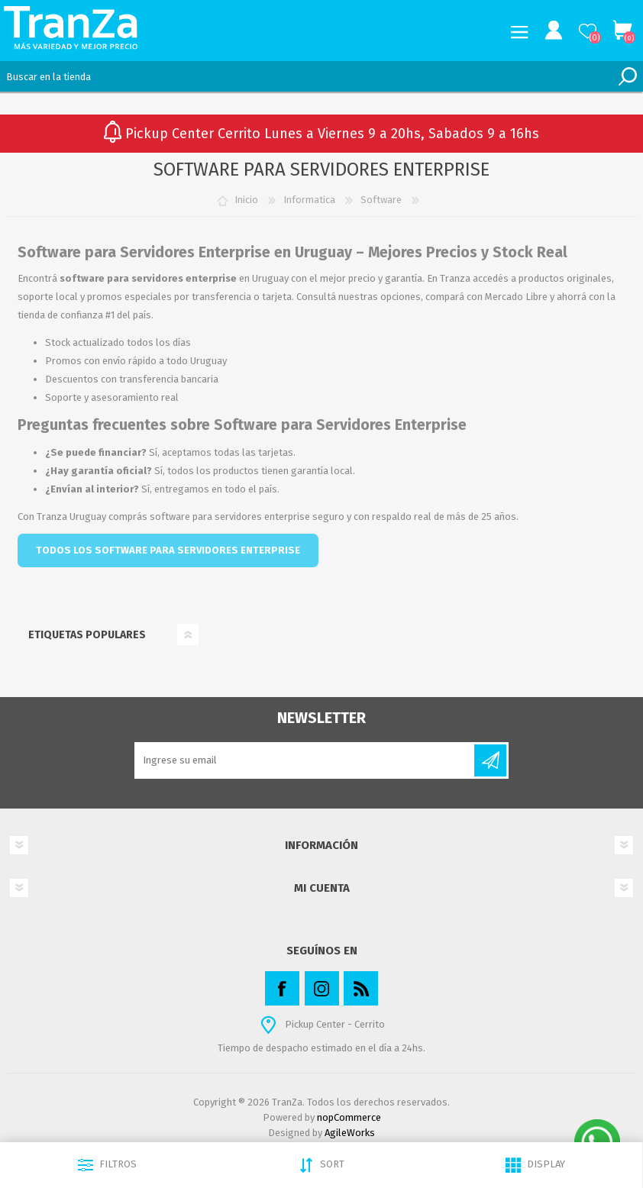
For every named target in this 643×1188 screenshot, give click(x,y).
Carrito (622, 30)
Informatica (309, 199)
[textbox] (306, 76)
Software (381, 199)
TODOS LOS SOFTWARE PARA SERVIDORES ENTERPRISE (168, 550)
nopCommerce (349, 1117)
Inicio (246, 199)
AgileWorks (350, 1132)
